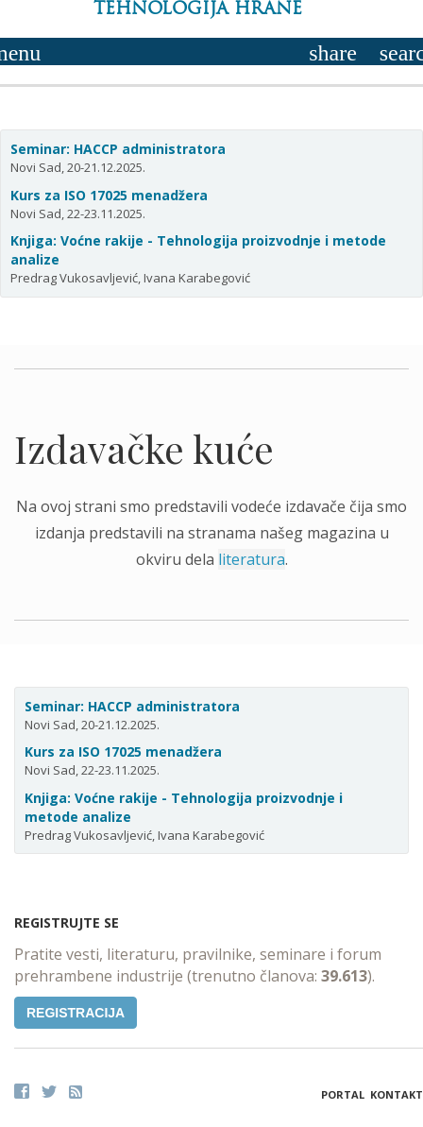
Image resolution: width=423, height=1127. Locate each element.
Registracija (75, 1012)
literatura (251, 559)
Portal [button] (342, 1094)
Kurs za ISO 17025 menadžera (109, 195)
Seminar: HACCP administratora (118, 149)
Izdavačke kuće (144, 448)
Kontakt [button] (396, 1094)
